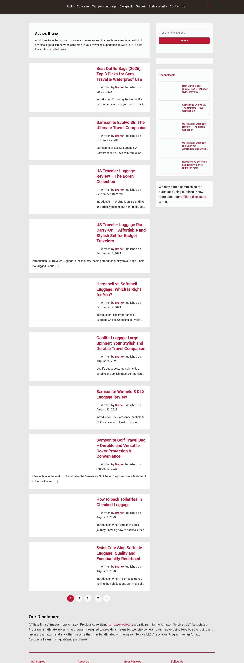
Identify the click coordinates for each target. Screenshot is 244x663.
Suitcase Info (158, 6)
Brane (119, 85)
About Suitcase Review (90, 646)
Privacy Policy (38, 650)
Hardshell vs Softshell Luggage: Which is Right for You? (119, 277)
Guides (140, 6)
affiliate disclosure (193, 197)
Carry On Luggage (134, 646)
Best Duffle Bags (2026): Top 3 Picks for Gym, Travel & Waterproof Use (120, 73)
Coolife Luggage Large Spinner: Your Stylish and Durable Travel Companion (118, 329)
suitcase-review (119, 599)
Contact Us (177, 6)
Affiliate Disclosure (88, 641)
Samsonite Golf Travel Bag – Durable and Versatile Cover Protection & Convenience (119, 429)
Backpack (126, 6)
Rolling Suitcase (78, 6)
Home (34, 641)
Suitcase (129, 655)
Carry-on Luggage (104, 6)
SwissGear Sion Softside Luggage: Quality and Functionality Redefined (116, 529)
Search (184, 41)
